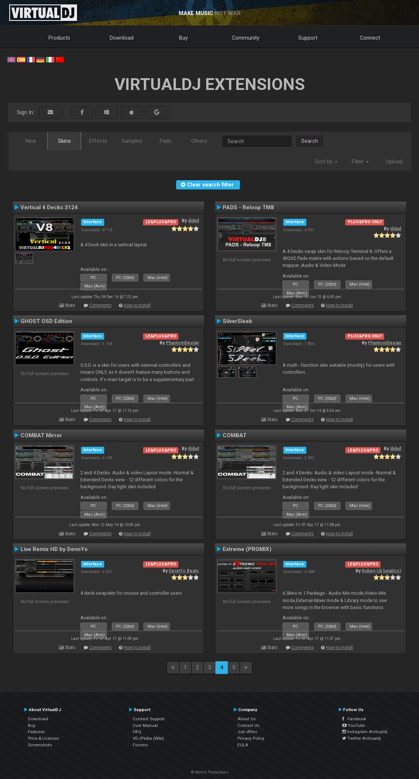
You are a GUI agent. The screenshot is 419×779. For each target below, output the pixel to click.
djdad (193, 220)
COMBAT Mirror (41, 435)
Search (309, 141)
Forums (140, 744)
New (30, 141)
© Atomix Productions (209, 772)
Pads (166, 141)
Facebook (354, 718)
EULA (242, 744)
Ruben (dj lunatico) (381, 570)
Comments (100, 305)
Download (122, 38)
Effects (98, 141)
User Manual (145, 725)
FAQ (137, 731)
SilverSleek (237, 321)
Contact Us (248, 725)
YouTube (353, 725)
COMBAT (235, 435)
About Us (246, 718)
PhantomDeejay (182, 342)
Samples (131, 141)
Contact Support (149, 718)
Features (36, 731)
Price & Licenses (43, 738)
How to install (137, 305)
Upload (394, 161)
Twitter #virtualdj (361, 738)
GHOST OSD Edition (46, 321)
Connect (370, 38)
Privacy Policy (251, 738)
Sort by (326, 161)
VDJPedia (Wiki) (148, 738)
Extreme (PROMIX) (247, 549)
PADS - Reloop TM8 (248, 207)
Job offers (247, 731)
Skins (64, 141)
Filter (360, 161)
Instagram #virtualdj (364, 731)
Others (199, 141)
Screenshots (40, 744)
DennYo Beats (184, 570)
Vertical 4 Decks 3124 (49, 207)
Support (307, 38)
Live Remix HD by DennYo (54, 549)
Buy (183, 38)
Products (59, 38)
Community (245, 38)
